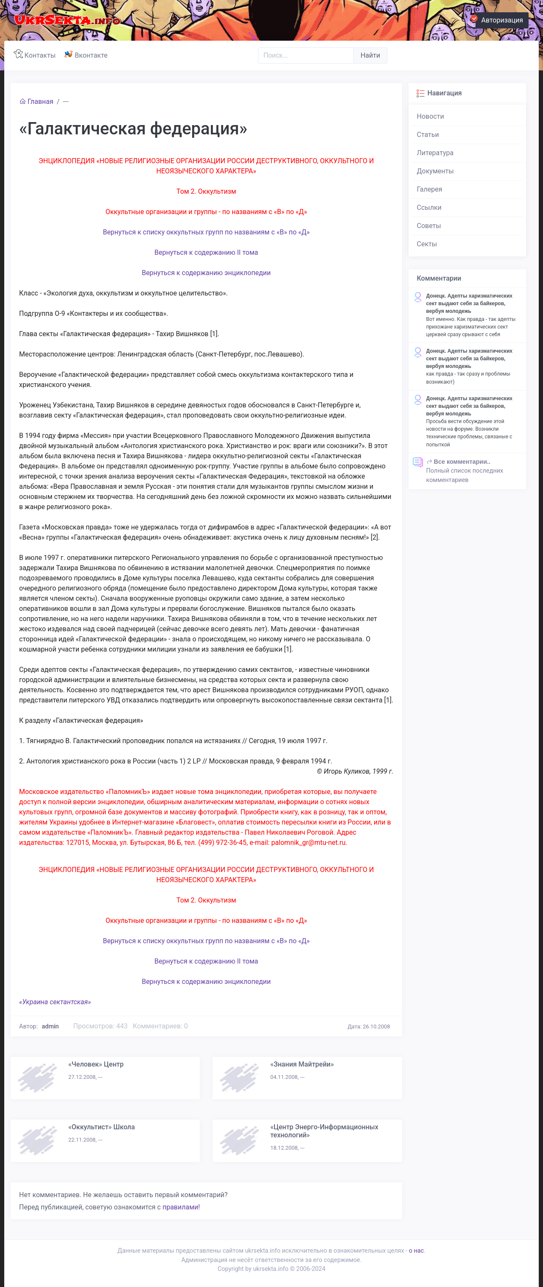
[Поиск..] (306, 55)
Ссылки (429, 207)
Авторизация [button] (499, 19)
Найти (370, 55)
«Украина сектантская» (55, 1002)
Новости (430, 116)
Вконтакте (87, 54)
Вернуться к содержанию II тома (206, 252)
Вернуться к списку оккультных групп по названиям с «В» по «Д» (206, 232)
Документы (435, 171)
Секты (427, 244)
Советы (429, 226)
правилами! (181, 1207)
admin (50, 1026)
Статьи (428, 135)
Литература (435, 153)
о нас (416, 1250)
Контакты (36, 54)
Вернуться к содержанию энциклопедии (206, 273)
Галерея (429, 189)
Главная (36, 102)
